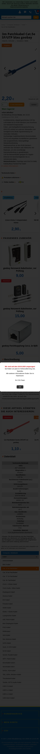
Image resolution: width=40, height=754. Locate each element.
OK (20, 387)
